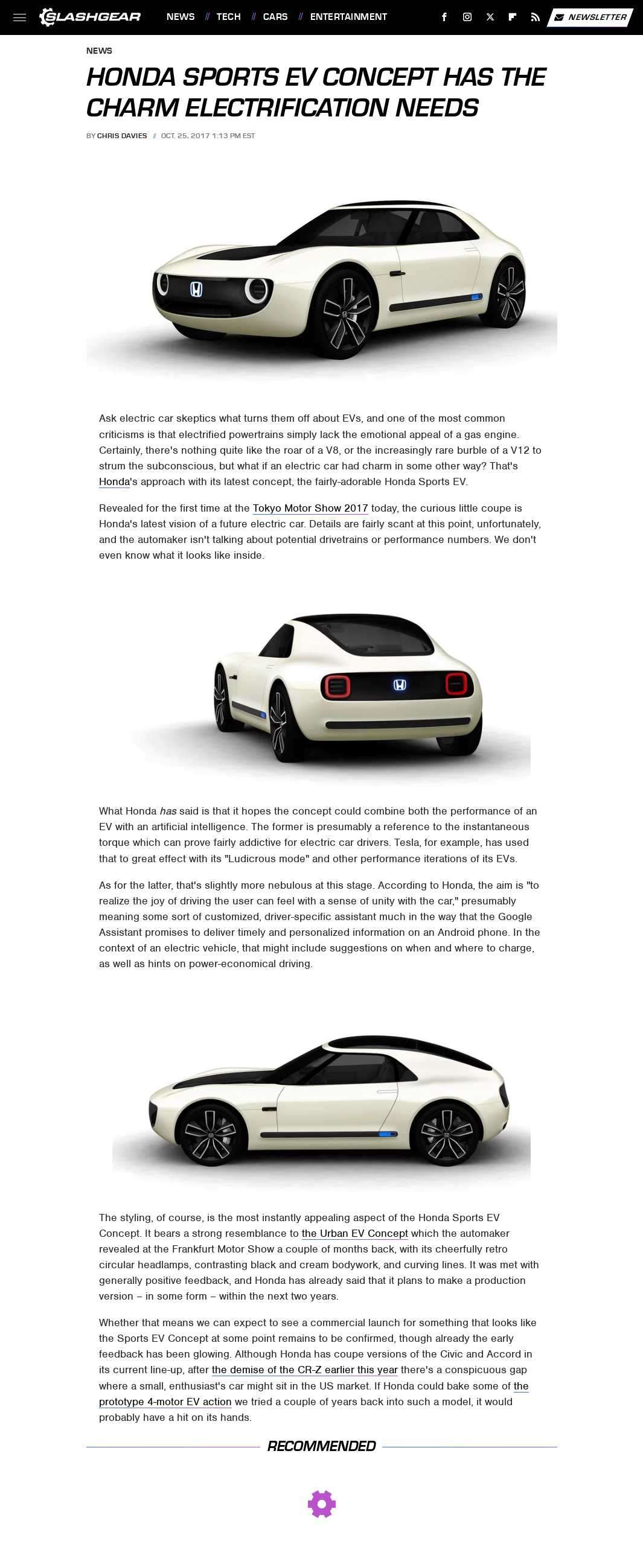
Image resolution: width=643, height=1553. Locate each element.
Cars (275, 16)
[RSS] (536, 17)
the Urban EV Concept (355, 1233)
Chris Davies (122, 136)
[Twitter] (490, 17)
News (180, 16)
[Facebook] (444, 17)
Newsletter (590, 17)
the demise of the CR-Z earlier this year (305, 1369)
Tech (229, 16)
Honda (114, 481)
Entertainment (349, 16)
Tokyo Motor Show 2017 (310, 508)
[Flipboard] (513, 17)
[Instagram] (467, 17)
